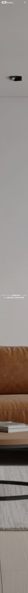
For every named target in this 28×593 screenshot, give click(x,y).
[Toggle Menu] (25, 2)
